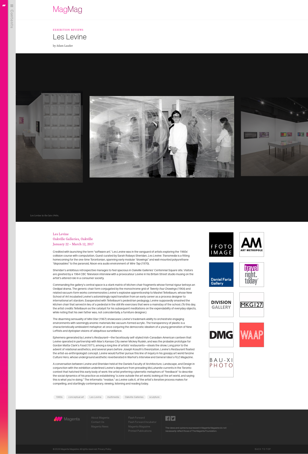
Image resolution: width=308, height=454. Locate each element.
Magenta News (99, 426)
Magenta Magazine (139, 426)
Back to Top (263, 449)
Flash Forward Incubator (142, 422)
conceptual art (76, 397)
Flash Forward (136, 417)
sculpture (154, 397)
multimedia (113, 397)
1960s (59, 397)
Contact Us (97, 422)
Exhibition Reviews (68, 29)
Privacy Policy (104, 449)
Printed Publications (140, 431)
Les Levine (95, 397)
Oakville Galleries (134, 397)
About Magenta (100, 417)
